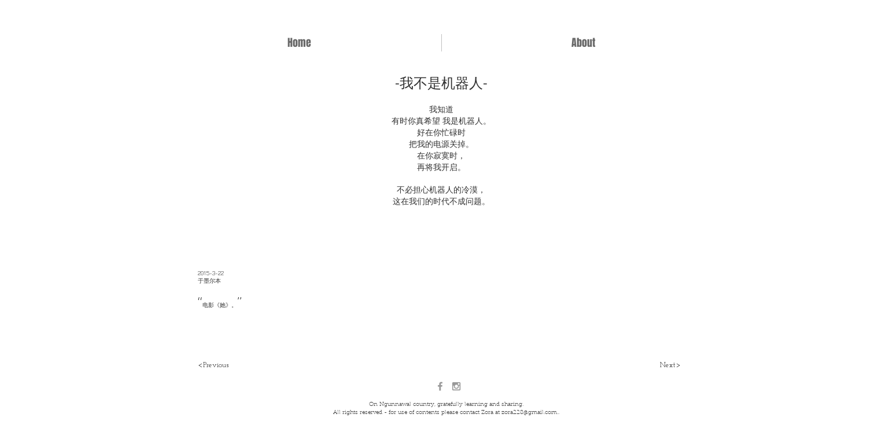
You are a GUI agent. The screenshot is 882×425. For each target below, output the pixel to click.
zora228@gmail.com (529, 413)
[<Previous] (213, 365)
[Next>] (670, 365)
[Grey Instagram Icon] (456, 386)
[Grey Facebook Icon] (440, 386)
